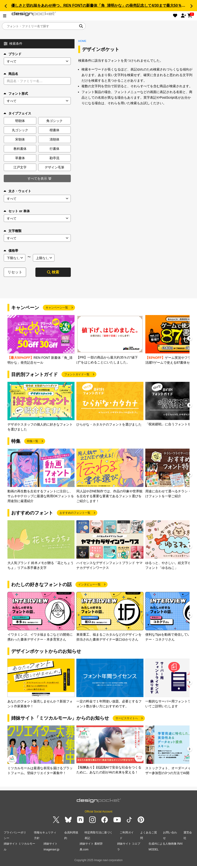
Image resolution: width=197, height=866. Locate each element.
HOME (82, 41)
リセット (14, 272)
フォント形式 (16, 93)
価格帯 (11, 250)
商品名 (11, 74)
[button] (5, 6)
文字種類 (12, 231)
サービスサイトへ (126, 718)
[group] (41, 340)
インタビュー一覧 (89, 584)
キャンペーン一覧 (57, 307)
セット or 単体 (17, 211)
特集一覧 (32, 441)
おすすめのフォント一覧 (75, 512)
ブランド (12, 54)
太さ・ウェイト (17, 191)
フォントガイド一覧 (76, 374)
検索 (53, 272)
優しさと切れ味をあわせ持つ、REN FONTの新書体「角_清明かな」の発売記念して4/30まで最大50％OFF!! (101, 5)
